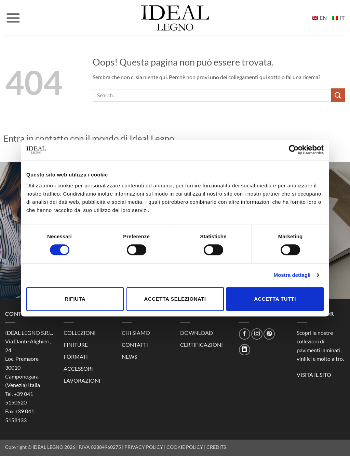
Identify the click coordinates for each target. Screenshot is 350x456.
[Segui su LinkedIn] (244, 349)
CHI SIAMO (136, 332)
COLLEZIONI (80, 332)
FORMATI (76, 356)
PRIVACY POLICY (143, 447)
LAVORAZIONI (82, 380)
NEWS (129, 356)
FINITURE (76, 344)
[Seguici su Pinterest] (269, 334)
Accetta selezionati (175, 299)
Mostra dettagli (291, 275)
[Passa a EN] (319, 17)
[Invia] (338, 95)
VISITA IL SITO (314, 374)
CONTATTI (135, 344)
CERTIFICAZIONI (201, 344)
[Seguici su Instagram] (256, 334)
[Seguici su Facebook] (244, 334)
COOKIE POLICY (184, 447)
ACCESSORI (78, 368)
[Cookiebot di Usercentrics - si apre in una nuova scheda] (294, 150)
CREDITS (216, 447)
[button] (13, 17)
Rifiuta (75, 299)
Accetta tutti (275, 299)
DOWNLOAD (196, 332)
